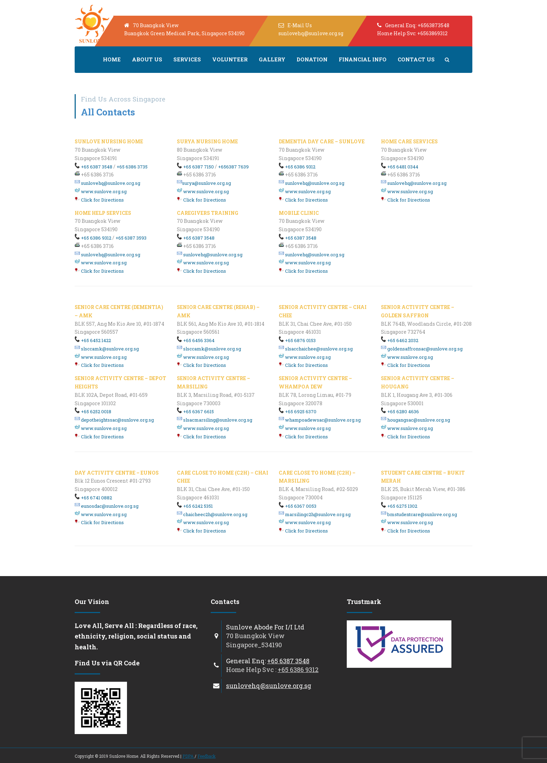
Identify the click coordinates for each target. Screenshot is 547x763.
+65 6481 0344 (399, 167)
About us (147, 59)
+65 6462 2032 (399, 340)
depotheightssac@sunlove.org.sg (114, 420)
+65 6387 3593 (131, 238)
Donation (312, 59)
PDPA (188, 756)
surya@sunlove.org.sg (204, 183)
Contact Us (416, 59)
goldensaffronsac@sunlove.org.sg (422, 349)
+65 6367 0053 (297, 506)
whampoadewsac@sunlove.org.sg (320, 420)
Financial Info (363, 59)
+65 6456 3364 (196, 340)
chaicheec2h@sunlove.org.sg (212, 514)
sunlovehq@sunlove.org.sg (107, 183)
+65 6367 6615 (195, 411)
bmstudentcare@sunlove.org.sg (419, 514)
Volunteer (230, 59)
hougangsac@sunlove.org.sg (415, 420)
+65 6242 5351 (195, 506)
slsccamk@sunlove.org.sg (107, 349)
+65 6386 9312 (93, 238)
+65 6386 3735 (132, 167)
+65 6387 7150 (195, 167)
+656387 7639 (233, 167)
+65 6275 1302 (399, 506)
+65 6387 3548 (93, 167)
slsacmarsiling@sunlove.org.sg (214, 420)
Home (112, 59)
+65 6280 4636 (400, 411)
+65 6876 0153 (297, 340)
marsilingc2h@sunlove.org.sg (315, 514)
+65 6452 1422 (93, 340)
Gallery (272, 59)
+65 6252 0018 (93, 411)
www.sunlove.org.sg (101, 191)
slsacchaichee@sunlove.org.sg (316, 349)
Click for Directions (99, 200)
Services (187, 59)
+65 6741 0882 (93, 497)
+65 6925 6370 (297, 411)
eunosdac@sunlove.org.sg (106, 506)
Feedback (206, 756)
